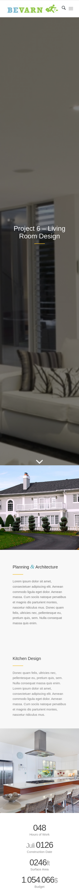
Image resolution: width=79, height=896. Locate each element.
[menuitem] (62, 8)
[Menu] (71, 9)
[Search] (62, 8)
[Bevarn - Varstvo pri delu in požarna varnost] (33, 8)
